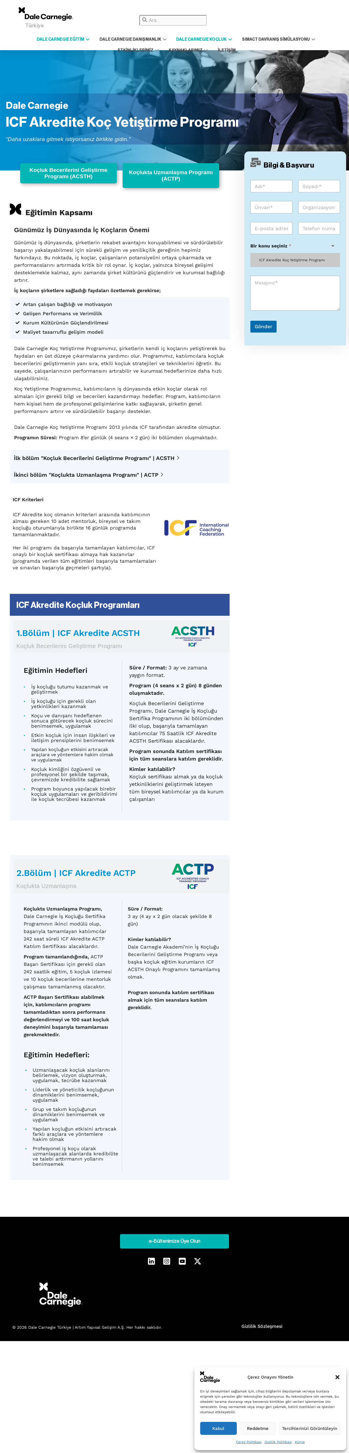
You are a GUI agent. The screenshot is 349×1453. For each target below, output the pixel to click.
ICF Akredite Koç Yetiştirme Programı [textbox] (292, 262)
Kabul (218, 1428)
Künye (300, 1442)
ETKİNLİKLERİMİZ (309, 39)
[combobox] (173, 20)
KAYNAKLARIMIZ (165, 50)
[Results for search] (205, 28)
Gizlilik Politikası (278, 1442)
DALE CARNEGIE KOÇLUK (179, 39)
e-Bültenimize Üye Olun (174, 1233)
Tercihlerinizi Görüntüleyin (309, 1428)
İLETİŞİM (198, 50)
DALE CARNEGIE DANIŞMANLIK (112, 39)
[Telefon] (319, 231)
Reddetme (258, 1428)
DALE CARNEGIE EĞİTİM (48, 39)
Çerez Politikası (249, 1442)
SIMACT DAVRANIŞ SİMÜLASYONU (247, 39)
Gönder (263, 329)
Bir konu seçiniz (270, 248)
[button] (337, 1377)
